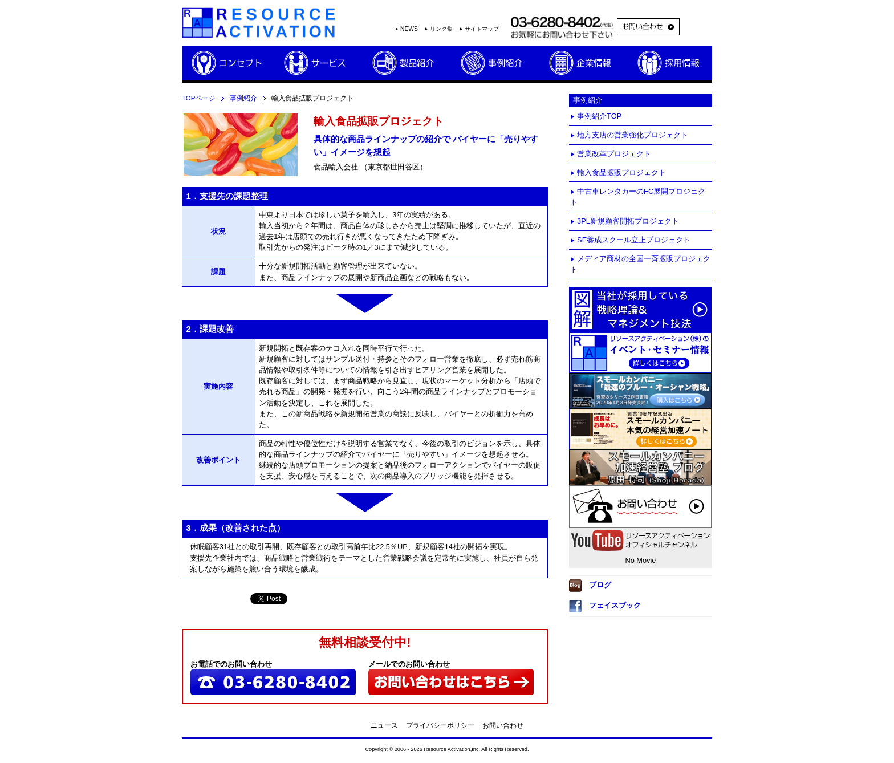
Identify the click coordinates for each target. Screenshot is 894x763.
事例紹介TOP (599, 116)
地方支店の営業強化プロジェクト (632, 135)
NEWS (409, 29)
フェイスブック (605, 606)
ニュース (384, 725)
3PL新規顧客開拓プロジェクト (628, 221)
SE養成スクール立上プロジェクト (633, 240)
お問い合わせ (502, 725)
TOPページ (199, 98)
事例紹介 (243, 98)
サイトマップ (482, 29)
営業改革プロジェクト (614, 153)
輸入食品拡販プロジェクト (621, 172)
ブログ (590, 585)
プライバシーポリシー (440, 725)
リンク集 (441, 29)
